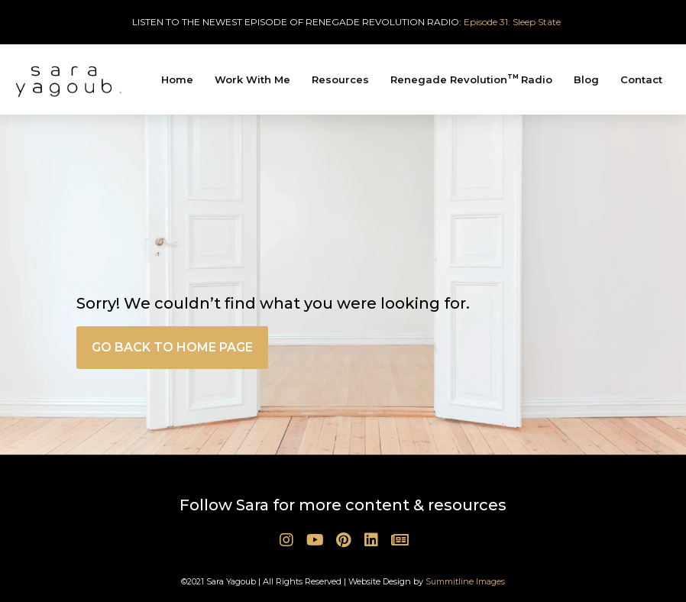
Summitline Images (465, 581)
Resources (340, 79)
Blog (586, 79)
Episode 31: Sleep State (512, 22)
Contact (641, 79)
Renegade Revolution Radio (471, 79)
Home (177, 79)
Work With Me (252, 79)
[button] (172, 347)
